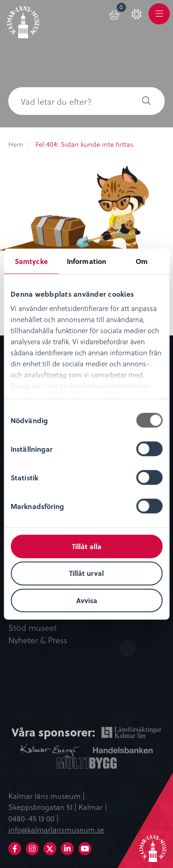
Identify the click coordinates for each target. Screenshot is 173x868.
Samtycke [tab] (31, 261)
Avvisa (86, 600)
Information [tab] (86, 261)
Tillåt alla (86, 546)
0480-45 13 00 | (33, 818)
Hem (15, 144)
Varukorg (121, 8)
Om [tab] (142, 261)
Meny (159, 19)
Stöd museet (32, 628)
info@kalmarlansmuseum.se (56, 829)
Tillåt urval (86, 573)
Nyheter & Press (37, 640)
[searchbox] (68, 101)
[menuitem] (114, 13)
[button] (146, 101)
